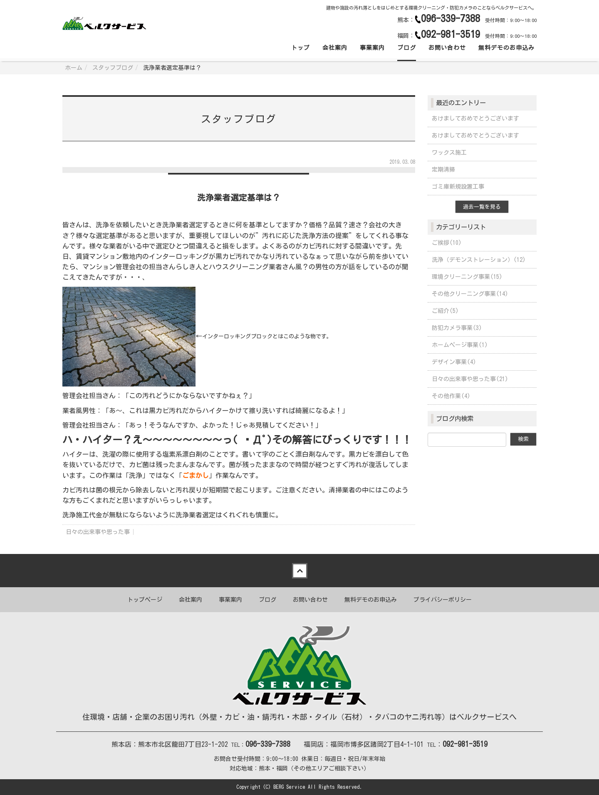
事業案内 (372, 48)
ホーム (73, 68)
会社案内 (334, 48)
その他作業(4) (451, 396)
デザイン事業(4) (454, 362)
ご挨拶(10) (447, 243)
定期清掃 (443, 169)
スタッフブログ (112, 68)
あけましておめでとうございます (475, 118)
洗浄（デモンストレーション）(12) (479, 260)
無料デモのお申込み (506, 48)
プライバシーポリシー (442, 600)
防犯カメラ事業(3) (457, 328)
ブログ (406, 48)
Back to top (299, 570)
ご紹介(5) (445, 311)
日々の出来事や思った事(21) (470, 379)
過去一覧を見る (482, 206)
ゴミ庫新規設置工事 (458, 187)
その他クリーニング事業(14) (470, 294)
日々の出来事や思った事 (98, 532)
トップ (300, 48)
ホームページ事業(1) (460, 345)
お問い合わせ (447, 48)
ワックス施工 (449, 152)
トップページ (144, 600)
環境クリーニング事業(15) (467, 277)
